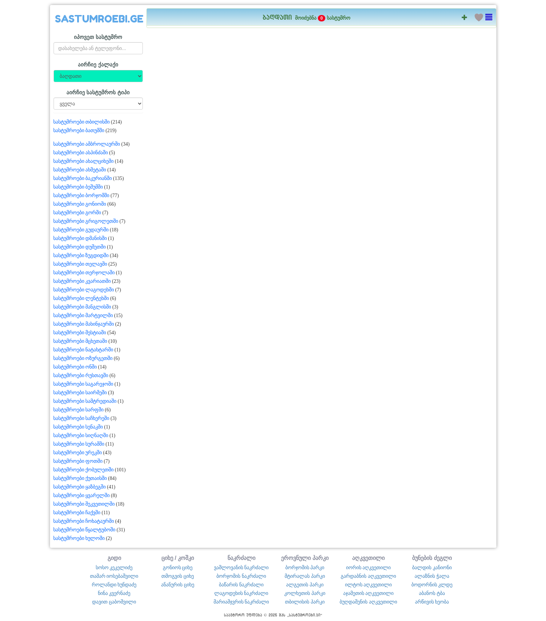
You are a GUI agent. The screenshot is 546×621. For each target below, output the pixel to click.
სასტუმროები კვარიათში (82, 281)
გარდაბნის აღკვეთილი (368, 576)
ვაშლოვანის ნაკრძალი (241, 567)
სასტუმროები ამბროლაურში (86, 144)
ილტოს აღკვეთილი (368, 584)
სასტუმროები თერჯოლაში (84, 272)
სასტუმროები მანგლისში (82, 307)
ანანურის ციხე (177, 584)
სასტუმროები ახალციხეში (83, 161)
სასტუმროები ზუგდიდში (81, 255)
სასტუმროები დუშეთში (79, 247)
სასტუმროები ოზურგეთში (83, 358)
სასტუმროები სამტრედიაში (85, 401)
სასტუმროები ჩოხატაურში (83, 521)
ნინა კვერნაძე (114, 593)
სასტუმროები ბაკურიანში (82, 178)
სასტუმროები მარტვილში (83, 315)
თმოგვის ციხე (177, 576)
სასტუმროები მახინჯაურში (83, 324)
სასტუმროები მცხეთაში (80, 341)
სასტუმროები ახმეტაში (79, 169)
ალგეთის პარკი (305, 584)
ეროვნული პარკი (305, 558)
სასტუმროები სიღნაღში (81, 435)
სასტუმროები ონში (75, 367)
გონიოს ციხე (178, 567)
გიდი (114, 558)
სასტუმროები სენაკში (78, 427)
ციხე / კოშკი (177, 558)
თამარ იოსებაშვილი (114, 576)
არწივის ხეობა (432, 602)
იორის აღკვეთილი (368, 567)
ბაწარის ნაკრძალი (241, 584)
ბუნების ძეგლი (432, 558)
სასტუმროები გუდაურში (81, 229)
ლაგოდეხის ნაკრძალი (241, 593)
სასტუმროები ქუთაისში (80, 478)
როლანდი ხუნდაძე (114, 584)
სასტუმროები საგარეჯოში (83, 384)
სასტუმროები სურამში (79, 444)
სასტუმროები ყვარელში (81, 495)
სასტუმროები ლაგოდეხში (83, 289)
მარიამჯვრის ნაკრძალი (241, 602)
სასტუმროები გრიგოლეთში (86, 221)
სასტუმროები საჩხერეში (81, 418)
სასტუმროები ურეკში (77, 452)
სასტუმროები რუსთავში (81, 375)
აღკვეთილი (368, 558)
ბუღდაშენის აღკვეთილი (368, 602)
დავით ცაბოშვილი (114, 602)
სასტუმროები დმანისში (80, 238)
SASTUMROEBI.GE (99, 19)
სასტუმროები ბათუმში (79, 130)
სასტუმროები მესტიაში (79, 332)
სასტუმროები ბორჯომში (81, 195)
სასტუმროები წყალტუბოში (84, 529)
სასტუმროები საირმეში (80, 392)
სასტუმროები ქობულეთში (83, 469)
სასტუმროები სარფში (78, 409)
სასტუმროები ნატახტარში (83, 349)
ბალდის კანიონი (432, 567)
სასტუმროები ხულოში (79, 538)
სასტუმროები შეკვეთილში (84, 504)
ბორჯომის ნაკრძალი (241, 576)
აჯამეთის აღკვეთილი (368, 593)
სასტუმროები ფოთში (78, 461)
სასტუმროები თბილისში (81, 122)
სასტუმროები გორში (77, 212)
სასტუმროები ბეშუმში (78, 187)
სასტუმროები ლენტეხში (81, 298)
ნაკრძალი (241, 558)
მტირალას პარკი (305, 576)
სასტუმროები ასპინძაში (80, 152)
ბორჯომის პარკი (305, 567)
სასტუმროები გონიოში (79, 204)
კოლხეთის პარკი (304, 593)
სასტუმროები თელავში (80, 264)
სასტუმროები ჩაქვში (77, 512)
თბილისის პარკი (305, 602)
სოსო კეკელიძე (114, 567)
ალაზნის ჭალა (432, 576)
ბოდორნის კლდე (432, 584)
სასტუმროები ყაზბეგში (79, 487)
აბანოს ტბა (432, 593)
